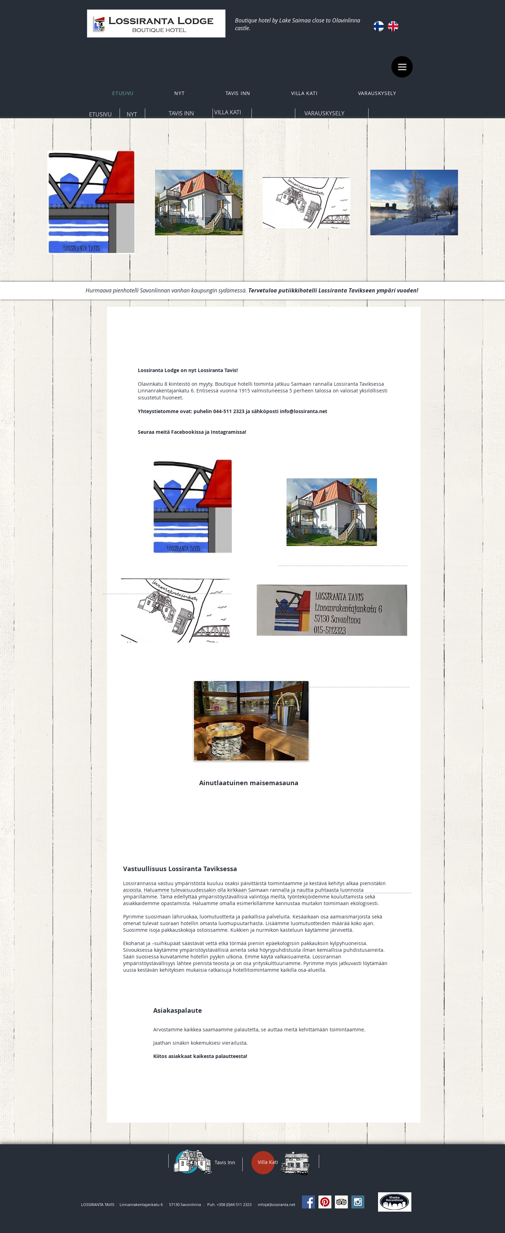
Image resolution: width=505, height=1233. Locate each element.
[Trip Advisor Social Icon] (341, 1201)
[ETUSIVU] (100, 114)
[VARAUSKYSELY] (324, 113)
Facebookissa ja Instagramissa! (208, 432)
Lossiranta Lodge (158, 370)
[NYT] (131, 114)
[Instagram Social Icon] (357, 1201)
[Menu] (402, 67)
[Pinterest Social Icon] (324, 1201)
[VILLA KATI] (227, 112)
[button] (238, 93)
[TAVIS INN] (181, 113)
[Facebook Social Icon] (308, 1201)
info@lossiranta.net (303, 411)
